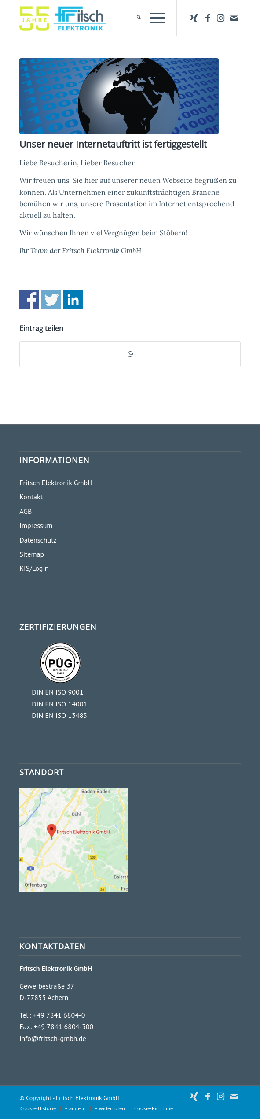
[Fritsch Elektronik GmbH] (107, 18)
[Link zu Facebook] (207, 18)
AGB (25, 511)
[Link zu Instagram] (220, 18)
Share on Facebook (29, 299)
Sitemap (31, 554)
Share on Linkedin (73, 299)
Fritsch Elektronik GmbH (55, 482)
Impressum (35, 525)
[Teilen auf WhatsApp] (130, 354)
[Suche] (134, 18)
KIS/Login (33, 568)
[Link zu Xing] (194, 18)
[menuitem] (134, 18)
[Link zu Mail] (234, 18)
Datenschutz (37, 539)
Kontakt (31, 496)
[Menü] (153, 18)
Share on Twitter (51, 299)
